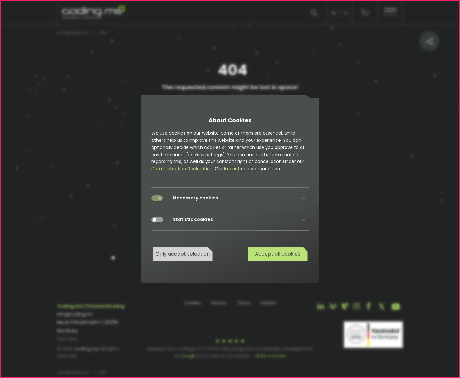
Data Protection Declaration (182, 168)
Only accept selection (182, 253)
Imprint (232, 168)
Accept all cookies (277, 253)
